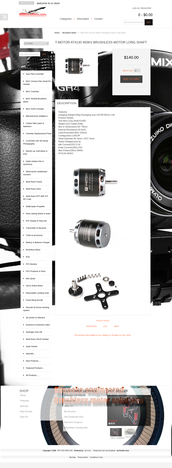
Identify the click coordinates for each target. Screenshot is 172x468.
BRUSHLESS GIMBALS (37, 117)
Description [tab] (66, 103)
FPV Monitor (37, 264)
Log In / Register (141, 8)
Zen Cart (88, 451)
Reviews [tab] (102, 103)
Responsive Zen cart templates (104, 451)
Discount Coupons (73, 422)
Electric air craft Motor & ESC (36, 153)
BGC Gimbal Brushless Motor (36, 100)
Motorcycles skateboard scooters (36, 173)
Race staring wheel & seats (38, 214)
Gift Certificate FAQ (73, 417)
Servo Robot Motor (37, 285)
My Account (70, 411)
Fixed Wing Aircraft (37, 300)
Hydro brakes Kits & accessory (36, 163)
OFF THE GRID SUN (64, 451)
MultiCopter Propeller (37, 207)
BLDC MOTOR (133, 437)
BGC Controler (37, 91)
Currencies (31, 35)
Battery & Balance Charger (38, 243)
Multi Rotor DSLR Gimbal (37, 340)
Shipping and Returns (74, 395)
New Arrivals (26, 411)
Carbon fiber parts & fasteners (36, 125)
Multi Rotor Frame (37, 181)
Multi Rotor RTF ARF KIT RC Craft (36, 198)
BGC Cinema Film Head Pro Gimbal (37, 83)
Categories (66, 19)
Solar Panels (37, 346)
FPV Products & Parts (37, 272)
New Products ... (33, 361)
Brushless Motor (69, 33)
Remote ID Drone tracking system (36, 309)
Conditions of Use (96, 457)
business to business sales (38, 326)
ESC (37, 256)
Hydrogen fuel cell (37, 332)
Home (57, 33)
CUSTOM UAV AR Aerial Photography (36, 142)
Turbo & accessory (37, 235)
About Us (68, 406)
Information (83, 19)
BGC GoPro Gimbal (37, 108)
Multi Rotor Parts (37, 189)
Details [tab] (86, 103)
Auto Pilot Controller (37, 75)
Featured (24, 400)
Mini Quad (37, 278)
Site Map (72, 457)
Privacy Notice (83, 457)
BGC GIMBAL (118, 438)
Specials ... (31, 353)
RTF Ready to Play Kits (37, 222)
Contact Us (69, 400)
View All (24, 417)
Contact (98, 19)
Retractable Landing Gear (37, 294)
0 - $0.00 (145, 15)
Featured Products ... (35, 368)
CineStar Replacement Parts (38, 134)
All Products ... (32, 375)
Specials (26, 3)
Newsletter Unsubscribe (75, 427)
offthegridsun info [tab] (129, 103)
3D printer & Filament (37, 318)
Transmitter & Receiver (37, 229)
